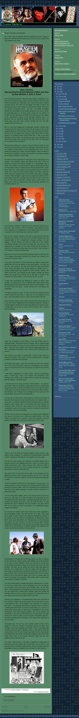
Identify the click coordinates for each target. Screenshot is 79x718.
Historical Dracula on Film (64, 161)
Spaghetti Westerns (62, 185)
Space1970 (62, 339)
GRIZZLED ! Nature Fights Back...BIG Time (66, 217)
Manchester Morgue (65, 326)
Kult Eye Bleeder (64, 313)
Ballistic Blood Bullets (66, 214)
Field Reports (60, 156)
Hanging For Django (61, 51)
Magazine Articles (43, 691)
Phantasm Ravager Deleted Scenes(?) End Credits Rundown (66, 226)
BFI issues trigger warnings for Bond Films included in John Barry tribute (67, 239)
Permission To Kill (64, 332)
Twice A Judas (59, 35)
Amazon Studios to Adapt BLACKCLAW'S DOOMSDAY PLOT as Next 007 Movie (67, 260)
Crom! (61, 244)
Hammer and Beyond (65, 300)
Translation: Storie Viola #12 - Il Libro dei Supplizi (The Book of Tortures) (67, 291)
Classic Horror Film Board (67, 231)
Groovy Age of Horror (65, 288)
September (62, 99)
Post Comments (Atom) (17, 711)
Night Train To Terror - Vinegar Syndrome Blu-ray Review (67, 328)
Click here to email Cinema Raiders (65, 74)
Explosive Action (64, 275)
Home (26, 706)
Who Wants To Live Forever (66, 116)
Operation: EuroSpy (62, 177)
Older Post (47, 706)
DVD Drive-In (63, 265)
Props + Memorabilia (62, 180)
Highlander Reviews (65, 305)
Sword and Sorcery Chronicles (65, 190)
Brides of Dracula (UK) (61, 41)
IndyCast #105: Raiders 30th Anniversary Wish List (67, 358)
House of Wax (59, 57)
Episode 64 (62, 272)
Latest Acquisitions (62, 167)
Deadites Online (64, 251)
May (60, 133)
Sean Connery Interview (65, 106)
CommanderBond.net (65, 236)
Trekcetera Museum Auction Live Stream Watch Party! (67, 351)
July (60, 128)
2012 (58, 91)
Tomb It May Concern (65, 362)
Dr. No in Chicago (63, 104)
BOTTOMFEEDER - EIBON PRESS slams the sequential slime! (67, 365)
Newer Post (4, 706)
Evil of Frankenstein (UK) (62, 43)
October (61, 96)
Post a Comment (9, 700)
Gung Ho (61, 297)
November (62, 94)
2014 (58, 86)
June (60, 131)
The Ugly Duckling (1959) (66, 301)
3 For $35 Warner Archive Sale (67, 109)
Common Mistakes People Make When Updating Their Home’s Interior (66, 388)
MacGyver (59, 169)
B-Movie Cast (63, 210)
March (61, 139)
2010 (58, 147)
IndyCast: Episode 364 (65, 309)
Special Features (61, 188)
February (61, 141)
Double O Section (64, 257)
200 (60, 285)
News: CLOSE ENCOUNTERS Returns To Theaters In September (67, 342)
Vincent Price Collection (62, 63)
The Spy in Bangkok (64, 101)
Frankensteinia (63, 283)
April (60, 136)
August (61, 126)
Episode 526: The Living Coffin (67, 211)
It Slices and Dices (62, 164)
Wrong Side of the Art (65, 385)
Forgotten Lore (60, 159)
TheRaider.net (63, 355)
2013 (58, 89)
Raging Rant (60, 182)
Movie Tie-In (60, 175)
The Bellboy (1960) (64, 233)
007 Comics (60, 153)
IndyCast (61, 308)
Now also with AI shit (64, 382)
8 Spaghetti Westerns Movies (67, 123)
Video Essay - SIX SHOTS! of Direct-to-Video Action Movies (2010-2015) (67, 278)
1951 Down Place (64, 200)
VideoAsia (59, 193)
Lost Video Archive (65, 319)
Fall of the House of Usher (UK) (64, 45)
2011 (58, 144)
